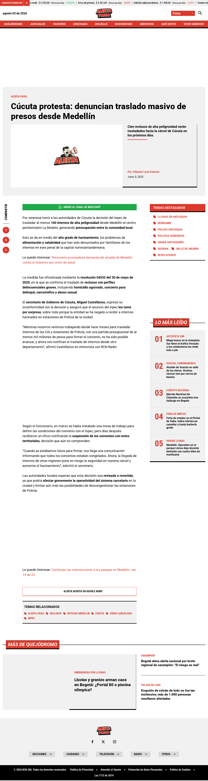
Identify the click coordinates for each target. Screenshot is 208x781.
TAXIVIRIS (60, 24)
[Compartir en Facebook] (6, 230)
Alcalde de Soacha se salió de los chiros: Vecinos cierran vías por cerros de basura (182, 373)
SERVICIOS (146, 24)
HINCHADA (81, 24)
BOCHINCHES (123, 24)
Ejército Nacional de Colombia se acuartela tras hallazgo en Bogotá (182, 398)
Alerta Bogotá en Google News (79, 592)
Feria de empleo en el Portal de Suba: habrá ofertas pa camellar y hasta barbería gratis (183, 423)
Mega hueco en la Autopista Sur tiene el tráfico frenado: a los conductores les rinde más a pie (183, 346)
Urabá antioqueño (171, 243)
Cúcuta (98, 614)
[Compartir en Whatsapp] (6, 250)
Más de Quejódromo (33, 759)
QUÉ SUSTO (168, 24)
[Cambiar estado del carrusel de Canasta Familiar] (27, 3)
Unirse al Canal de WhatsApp (79, 207)
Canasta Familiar (12, 3)
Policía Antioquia (170, 230)
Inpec (29, 619)
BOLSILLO (101, 24)
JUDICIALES (38, 24)
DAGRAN (163, 249)
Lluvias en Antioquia (172, 217)
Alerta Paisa (34, 614)
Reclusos (54, 614)
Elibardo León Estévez (146, 172)
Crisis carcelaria (119, 614)
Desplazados (167, 256)
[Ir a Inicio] (103, 13)
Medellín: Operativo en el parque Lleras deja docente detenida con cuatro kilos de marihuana (183, 450)
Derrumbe (164, 224)
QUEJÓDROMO (14, 24)
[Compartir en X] (6, 240)
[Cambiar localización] (183, 13)
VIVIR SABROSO (193, 24)
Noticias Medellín (77, 614)
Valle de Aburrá (187, 249)
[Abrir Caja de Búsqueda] (200, 13)
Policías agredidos (171, 236)
